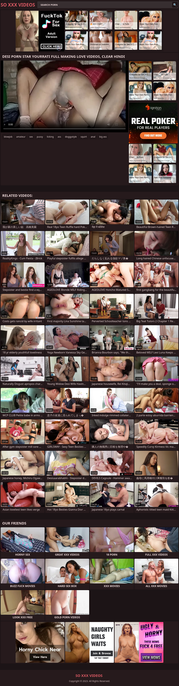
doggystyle (71, 136)
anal (93, 136)
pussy (40, 136)
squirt (84, 136)
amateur (20, 136)
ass (59, 136)
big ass (103, 136)
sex (31, 136)
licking (50, 136)
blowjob (8, 136)
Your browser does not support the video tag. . (64, 96)
